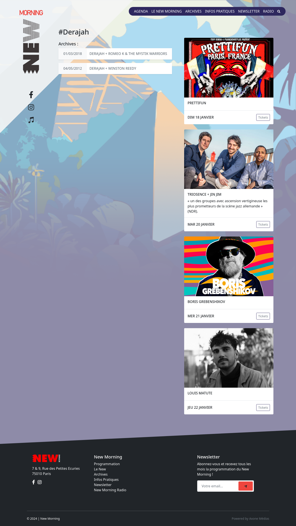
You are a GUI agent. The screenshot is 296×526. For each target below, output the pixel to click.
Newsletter (249, 11)
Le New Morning (166, 11)
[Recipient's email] (218, 486)
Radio (268, 11)
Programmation (107, 463)
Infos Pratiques (106, 479)
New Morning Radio (110, 490)
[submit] (245, 486)
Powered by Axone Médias (250, 518)
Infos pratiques (220, 11)
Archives (193, 11)
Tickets (263, 117)
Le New (100, 469)
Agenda (141, 11)
